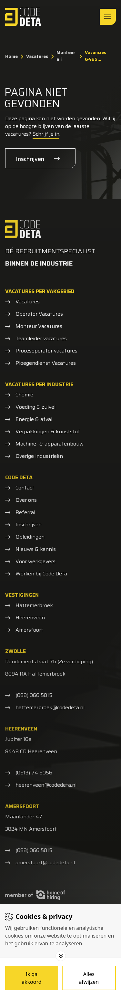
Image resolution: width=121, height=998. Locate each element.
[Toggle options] (60, 956)
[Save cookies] (31, 978)
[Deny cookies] (89, 978)
